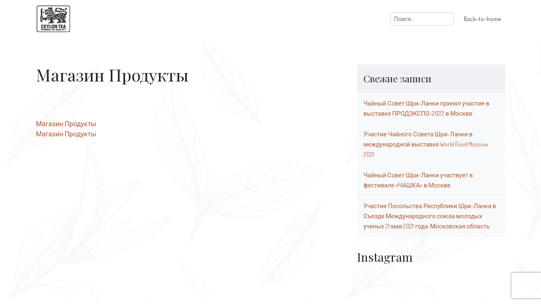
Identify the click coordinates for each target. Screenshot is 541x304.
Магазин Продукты (66, 123)
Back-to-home (482, 18)
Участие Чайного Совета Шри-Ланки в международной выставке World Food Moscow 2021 (425, 144)
